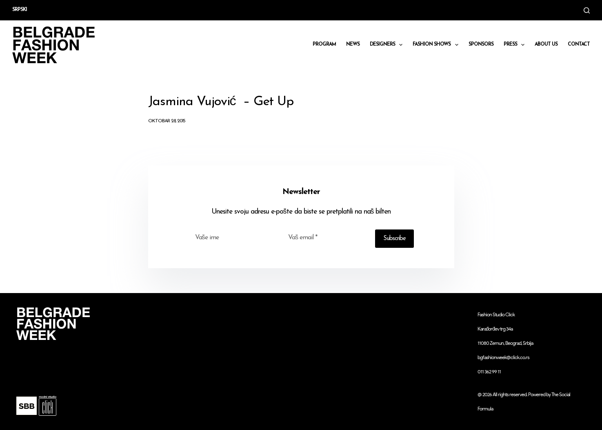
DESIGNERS (388, 45)
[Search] (587, 10)
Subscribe (394, 239)
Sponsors (481, 44)
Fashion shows (437, 45)
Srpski (19, 9)
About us (546, 44)
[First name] (233, 237)
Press (516, 45)
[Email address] (326, 237)
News (353, 44)
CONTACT (579, 44)
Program (324, 44)
